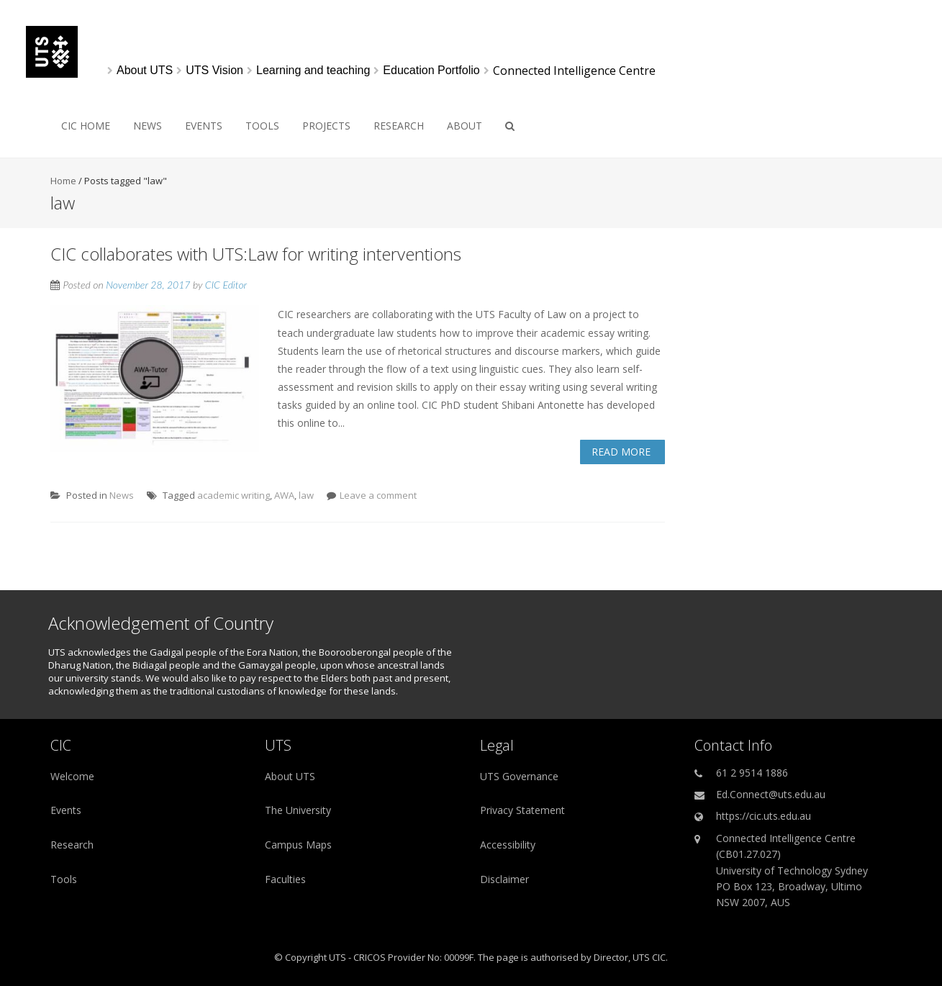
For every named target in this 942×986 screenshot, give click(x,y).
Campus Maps (298, 844)
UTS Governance (519, 776)
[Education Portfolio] (431, 70)
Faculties (285, 879)
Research (398, 125)
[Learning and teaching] (313, 70)
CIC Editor (226, 285)
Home (63, 180)
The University (298, 810)
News (147, 125)
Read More (621, 451)
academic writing (233, 495)
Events (203, 125)
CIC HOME (85, 125)
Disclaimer (504, 879)
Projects (326, 125)
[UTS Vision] (214, 70)
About (464, 125)
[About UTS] (145, 70)
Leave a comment (378, 495)
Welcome (72, 776)
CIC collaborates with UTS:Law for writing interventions (255, 254)
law (306, 495)
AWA (284, 495)
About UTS (290, 776)
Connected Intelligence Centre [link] (574, 71)
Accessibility (507, 844)
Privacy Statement (522, 810)
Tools (262, 125)
